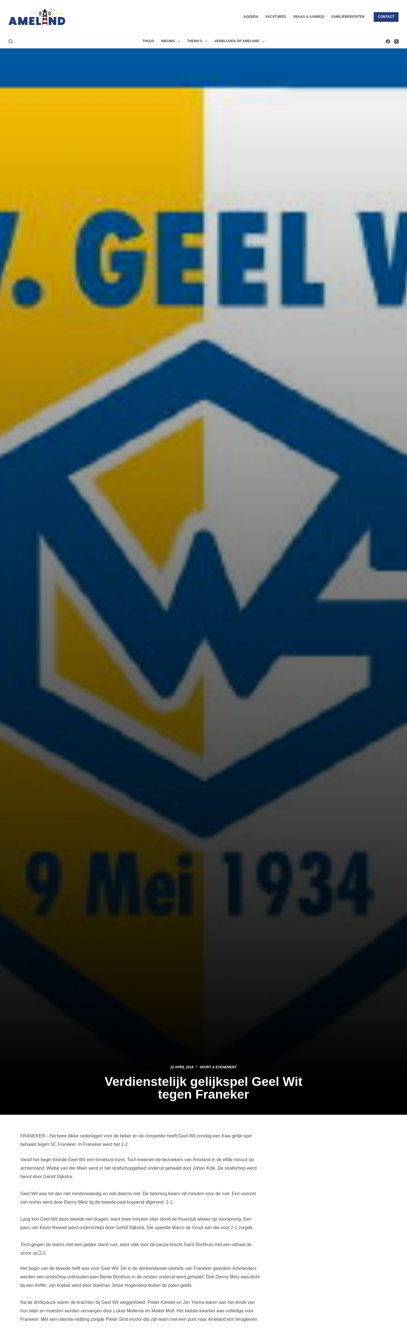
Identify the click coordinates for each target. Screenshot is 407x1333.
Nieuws (171, 41)
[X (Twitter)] (396, 41)
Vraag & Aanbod (308, 17)
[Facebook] (388, 41)
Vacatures (275, 17)
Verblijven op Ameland (241, 41)
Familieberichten (347, 17)
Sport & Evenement (218, 1067)
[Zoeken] (10, 41)
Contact (386, 17)
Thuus (148, 41)
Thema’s (198, 41)
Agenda (251, 17)
